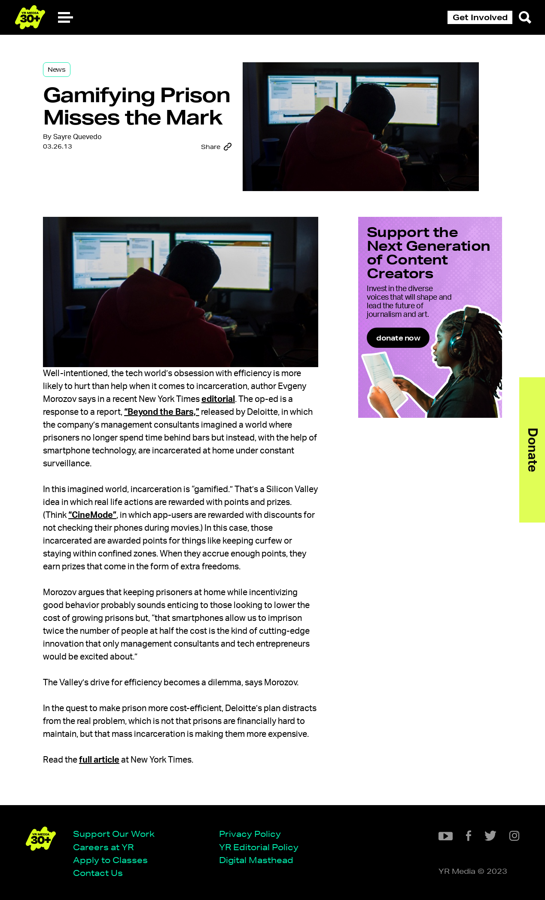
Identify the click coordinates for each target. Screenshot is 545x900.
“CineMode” (92, 515)
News (57, 69)
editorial (218, 399)
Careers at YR (103, 847)
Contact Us (98, 873)
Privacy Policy (250, 834)
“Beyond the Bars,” (161, 412)
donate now (398, 337)
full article (99, 760)
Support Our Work (114, 834)
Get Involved (480, 17)
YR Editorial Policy (258, 847)
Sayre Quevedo (77, 137)
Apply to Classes (110, 860)
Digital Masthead (256, 860)
